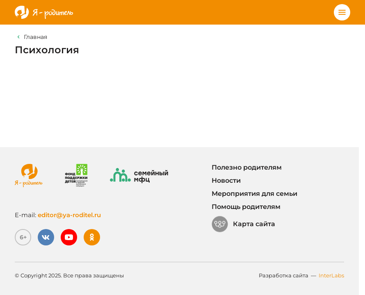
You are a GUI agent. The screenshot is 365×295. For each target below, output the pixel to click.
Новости (226, 180)
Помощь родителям (246, 207)
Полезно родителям (247, 167)
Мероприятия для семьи (254, 193)
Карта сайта (243, 224)
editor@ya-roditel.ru (69, 215)
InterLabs (331, 275)
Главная (35, 37)
